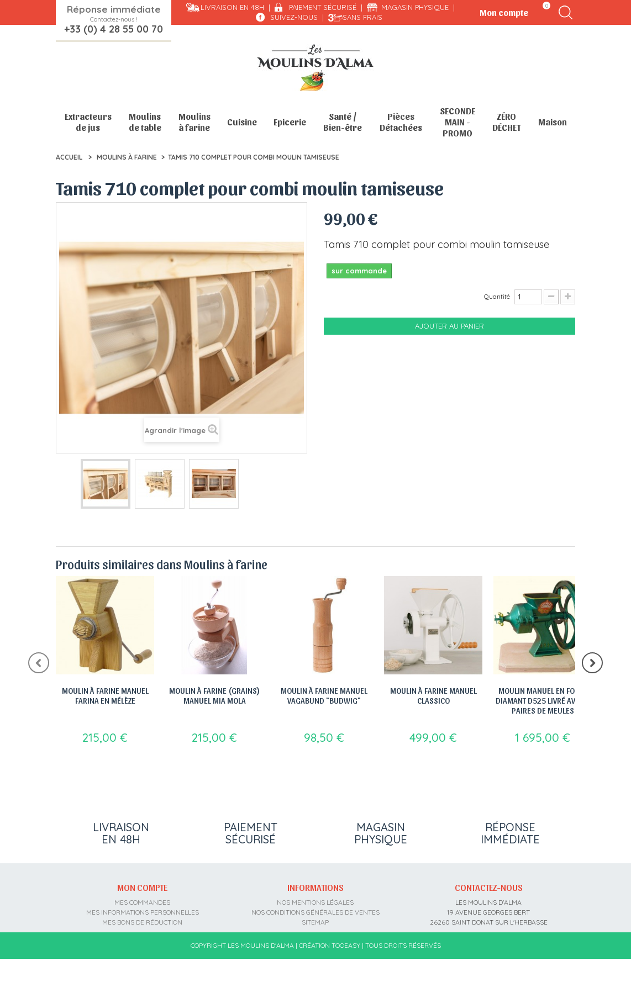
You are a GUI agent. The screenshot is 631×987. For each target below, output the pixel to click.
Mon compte (142, 895)
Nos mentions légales (315, 910)
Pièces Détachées (401, 122)
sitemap (315, 930)
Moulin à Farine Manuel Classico (433, 695)
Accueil (69, 157)
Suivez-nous (294, 17)
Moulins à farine (194, 122)
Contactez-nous (489, 895)
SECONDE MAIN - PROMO (457, 121)
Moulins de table (145, 122)
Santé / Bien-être (342, 122)
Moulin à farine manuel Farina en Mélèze (105, 695)
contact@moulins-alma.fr (488, 950)
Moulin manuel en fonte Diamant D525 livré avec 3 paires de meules (543, 700)
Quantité (497, 296)
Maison (552, 122)
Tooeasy (346, 973)
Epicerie (290, 122)
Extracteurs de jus (88, 122)
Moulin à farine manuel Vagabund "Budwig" (324, 695)
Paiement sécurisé (322, 7)
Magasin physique (415, 7)
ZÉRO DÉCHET (506, 122)
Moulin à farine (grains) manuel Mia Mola (214, 695)
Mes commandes (142, 910)
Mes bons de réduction (142, 930)
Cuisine (242, 122)
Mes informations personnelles (142, 920)
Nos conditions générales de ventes (315, 920)
